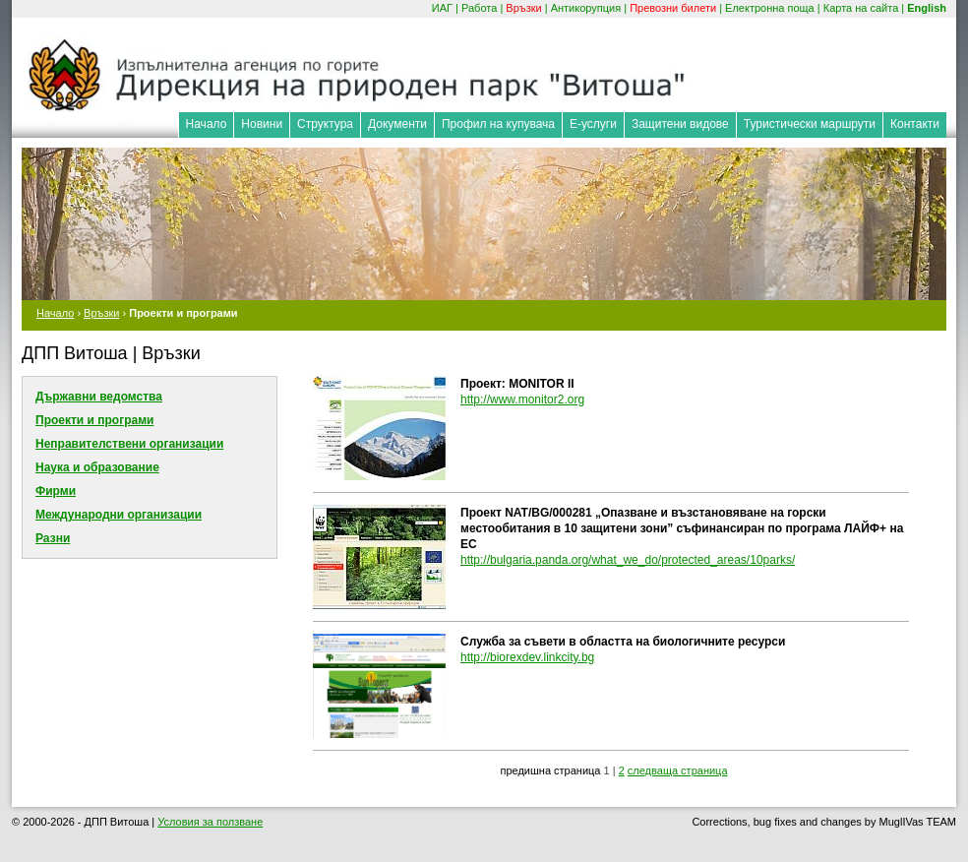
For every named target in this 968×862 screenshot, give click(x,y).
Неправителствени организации (129, 444)
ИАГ (442, 8)
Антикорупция (586, 8)
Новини (261, 124)
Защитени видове (680, 124)
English (926, 8)
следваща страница (678, 770)
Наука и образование (97, 467)
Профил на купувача (498, 124)
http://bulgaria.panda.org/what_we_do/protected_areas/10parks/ (627, 560)
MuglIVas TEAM (917, 822)
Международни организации (118, 515)
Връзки (523, 8)
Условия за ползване (210, 822)
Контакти (914, 124)
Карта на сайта (861, 8)
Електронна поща (770, 8)
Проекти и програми (94, 420)
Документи (397, 124)
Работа (479, 8)
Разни (52, 538)
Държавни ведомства (98, 396)
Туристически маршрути (810, 124)
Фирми (55, 491)
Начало (206, 124)
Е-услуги (593, 124)
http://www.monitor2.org (522, 399)
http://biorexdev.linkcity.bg (527, 657)
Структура (325, 124)
